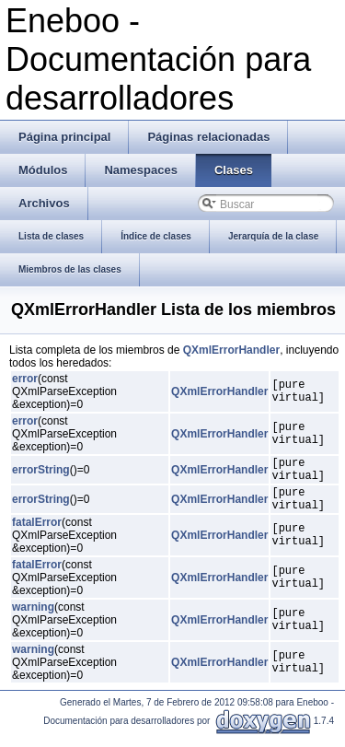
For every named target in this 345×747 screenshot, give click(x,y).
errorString (41, 472)
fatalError (37, 533)
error (25, 378)
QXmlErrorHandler (231, 350)
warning (33, 618)
